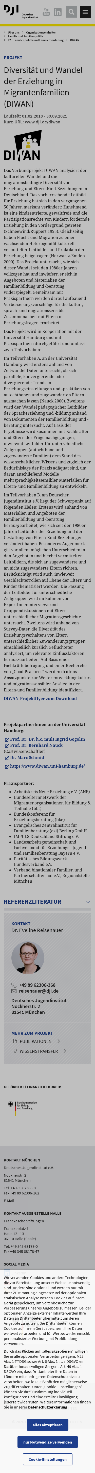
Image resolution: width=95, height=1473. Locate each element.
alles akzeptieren (48, 1436)
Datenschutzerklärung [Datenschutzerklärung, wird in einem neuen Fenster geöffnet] (47, 1418)
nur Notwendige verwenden (47, 1453)
